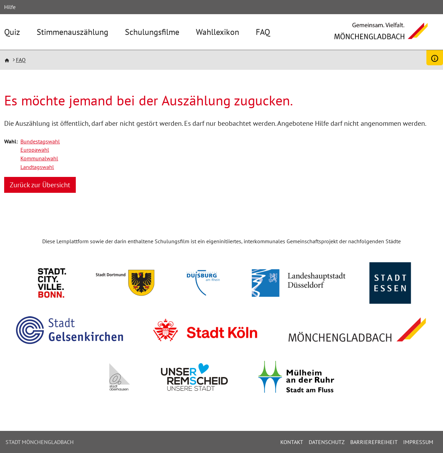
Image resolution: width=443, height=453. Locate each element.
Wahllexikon (217, 32)
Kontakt (291, 441)
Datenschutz (327, 441)
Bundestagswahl (40, 141)
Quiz (12, 32)
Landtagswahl (37, 166)
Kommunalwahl (39, 158)
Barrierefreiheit (374, 441)
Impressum (418, 441)
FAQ (263, 32)
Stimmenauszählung (72, 32)
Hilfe (10, 6)
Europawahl (34, 149)
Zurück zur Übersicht (40, 184)
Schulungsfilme (152, 32)
